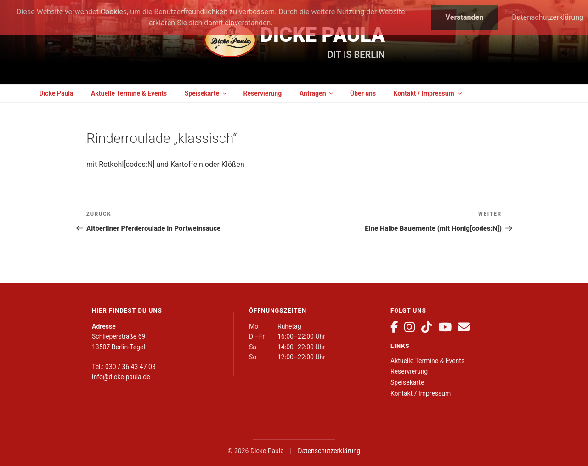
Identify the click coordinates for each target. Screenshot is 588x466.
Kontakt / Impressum (428, 93)
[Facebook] (394, 327)
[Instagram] (409, 327)
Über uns (363, 93)
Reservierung (262, 93)
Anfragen (317, 93)
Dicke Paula (322, 35)
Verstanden (465, 17)
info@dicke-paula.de (121, 377)
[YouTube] (445, 327)
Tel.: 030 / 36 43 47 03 (124, 366)
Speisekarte (206, 93)
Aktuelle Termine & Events (129, 93)
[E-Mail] (464, 327)
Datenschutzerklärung (329, 451)
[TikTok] (426, 327)
